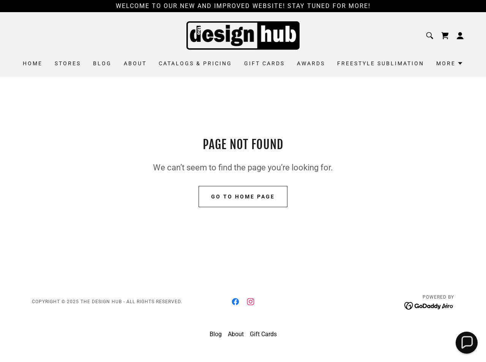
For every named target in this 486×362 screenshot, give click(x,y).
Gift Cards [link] (264, 63)
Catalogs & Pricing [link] (195, 63)
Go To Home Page (243, 197)
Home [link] (33, 63)
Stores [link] (68, 63)
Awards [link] (311, 63)
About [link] (135, 63)
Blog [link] (102, 63)
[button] (460, 35)
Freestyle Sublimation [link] (380, 63)
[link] (243, 35)
